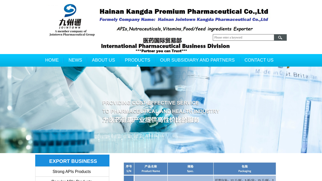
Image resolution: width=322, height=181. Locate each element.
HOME (52, 60)
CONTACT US (259, 60)
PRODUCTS (137, 60)
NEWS (75, 60)
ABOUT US (103, 60)
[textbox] (243, 37)
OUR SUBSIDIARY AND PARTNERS (197, 60)
